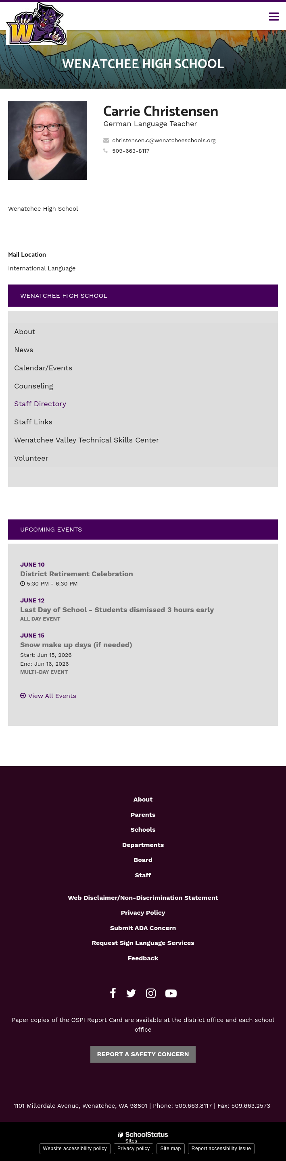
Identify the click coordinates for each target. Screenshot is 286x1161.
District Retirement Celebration (76, 573)
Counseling (33, 386)
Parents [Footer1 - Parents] (143, 814)
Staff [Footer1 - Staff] (143, 875)
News (23, 349)
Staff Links (33, 421)
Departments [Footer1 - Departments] (143, 845)
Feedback (143, 958)
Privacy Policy (143, 912)
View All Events (52, 696)
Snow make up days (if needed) (76, 644)
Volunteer (31, 458)
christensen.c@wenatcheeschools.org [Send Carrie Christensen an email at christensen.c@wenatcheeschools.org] (163, 140)
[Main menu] (274, 16)
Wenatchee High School (63, 295)
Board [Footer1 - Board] (143, 860)
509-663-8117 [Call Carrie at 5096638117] (130, 150)
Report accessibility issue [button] (221, 1148)
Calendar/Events (43, 367)
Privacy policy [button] (133, 1148)
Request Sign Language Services (143, 943)
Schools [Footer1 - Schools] (142, 829)
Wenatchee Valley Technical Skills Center (86, 440)
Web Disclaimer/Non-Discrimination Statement (143, 897)
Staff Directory (40, 403)
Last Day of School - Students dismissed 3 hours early (117, 609)
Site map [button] (170, 1148)
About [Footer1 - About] (143, 799)
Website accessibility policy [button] (75, 1148)
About (24, 331)
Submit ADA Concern (143, 928)
